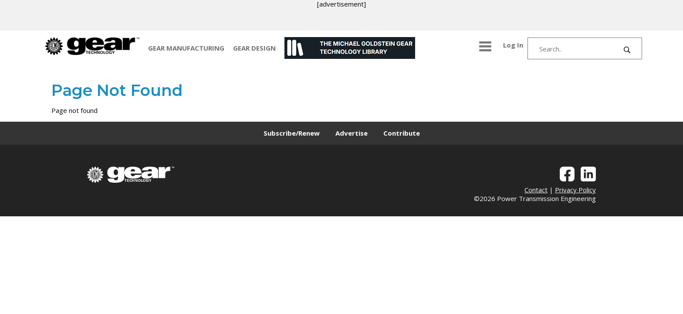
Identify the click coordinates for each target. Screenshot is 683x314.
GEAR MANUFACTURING (186, 48)
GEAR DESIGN (254, 48)
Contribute (401, 133)
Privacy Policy (575, 189)
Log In (513, 45)
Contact (536, 189)
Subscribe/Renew (292, 133)
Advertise (351, 133)
